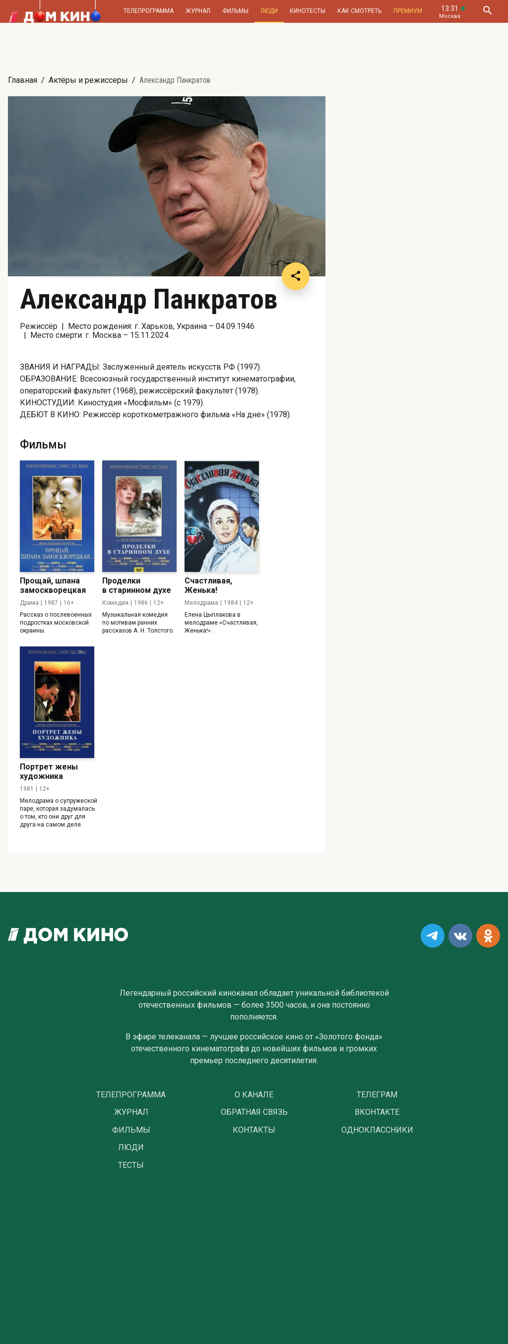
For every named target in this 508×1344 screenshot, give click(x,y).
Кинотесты (307, 10)
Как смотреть (359, 10)
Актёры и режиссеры (88, 80)
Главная (22, 80)
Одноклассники (377, 1130)
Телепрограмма (149, 10)
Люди (269, 10)
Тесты (131, 1165)
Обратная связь (254, 1112)
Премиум (407, 10)
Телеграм (377, 1094)
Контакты (254, 1130)
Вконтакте (377, 1112)
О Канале (254, 1094)
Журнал (198, 10)
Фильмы (235, 10)
